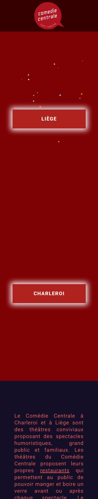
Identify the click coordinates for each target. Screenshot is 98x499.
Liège (49, 119)
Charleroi (49, 293)
